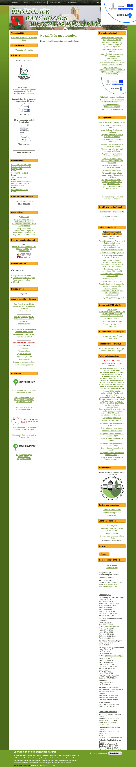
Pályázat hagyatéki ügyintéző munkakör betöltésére (112, 150)
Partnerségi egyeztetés (112, 513)
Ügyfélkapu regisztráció (24, 365)
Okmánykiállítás (24, 359)
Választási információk (24, 50)
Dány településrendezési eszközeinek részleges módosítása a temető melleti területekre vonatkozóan (112, 263)
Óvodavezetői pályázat (112, 170)
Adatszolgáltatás (24, 351)
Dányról (16, 282)
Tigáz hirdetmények (18, 177)
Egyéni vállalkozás (24, 354)
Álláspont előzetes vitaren (112, 431)
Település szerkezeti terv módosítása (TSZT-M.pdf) (112, 270)
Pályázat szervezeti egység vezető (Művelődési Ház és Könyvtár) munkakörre (112, 182)
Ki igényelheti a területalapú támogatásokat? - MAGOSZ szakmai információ (21, 183)
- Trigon (115, 445)
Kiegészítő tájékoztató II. (112, 418)
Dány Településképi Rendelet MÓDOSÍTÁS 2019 (112, 256)
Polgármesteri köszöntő (22, 276)
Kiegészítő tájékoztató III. (112, 420)
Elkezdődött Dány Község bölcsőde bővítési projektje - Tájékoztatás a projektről (112, 45)
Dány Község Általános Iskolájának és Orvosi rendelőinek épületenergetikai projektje (112, 63)
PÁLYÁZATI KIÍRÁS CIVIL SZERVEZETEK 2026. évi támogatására (21, 167)
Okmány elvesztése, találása (24, 362)
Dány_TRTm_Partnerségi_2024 (112, 298)
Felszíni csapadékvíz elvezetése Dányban (112, 106)
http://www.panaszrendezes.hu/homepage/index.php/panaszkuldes (24, 249)
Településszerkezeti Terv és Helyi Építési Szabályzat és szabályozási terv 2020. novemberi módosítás (112, 244)
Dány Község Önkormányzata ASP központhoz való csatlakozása (111, 56)
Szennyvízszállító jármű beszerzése (112, 325)
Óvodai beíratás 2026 (19, 190)
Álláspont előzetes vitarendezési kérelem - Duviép (112, 454)
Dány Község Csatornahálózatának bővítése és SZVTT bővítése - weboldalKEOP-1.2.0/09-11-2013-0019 (112, 313)
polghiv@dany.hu (110, 586)
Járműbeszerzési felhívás (112, 321)
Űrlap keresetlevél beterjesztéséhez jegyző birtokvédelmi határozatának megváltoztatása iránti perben (24, 232)
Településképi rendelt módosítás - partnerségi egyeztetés (112, 285)
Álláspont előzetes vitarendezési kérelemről (112, 424)
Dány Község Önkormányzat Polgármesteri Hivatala (24, 279)
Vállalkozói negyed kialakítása (112, 97)
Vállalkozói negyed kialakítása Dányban (111, 50)
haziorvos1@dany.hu (113, 603)
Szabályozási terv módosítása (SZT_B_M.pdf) (111, 275)
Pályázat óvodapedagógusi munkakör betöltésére (112, 155)
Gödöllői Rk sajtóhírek (19, 173)
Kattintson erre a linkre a (112, 510)
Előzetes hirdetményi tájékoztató (112, 253)
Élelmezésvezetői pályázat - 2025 (112, 122)
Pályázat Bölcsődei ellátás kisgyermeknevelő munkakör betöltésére (112, 161)
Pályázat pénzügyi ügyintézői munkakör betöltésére (112, 145)
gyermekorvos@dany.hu (114, 656)
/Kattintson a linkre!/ (111, 319)
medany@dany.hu (112, 626)
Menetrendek (112, 565)
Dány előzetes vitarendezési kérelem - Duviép (112, 458)
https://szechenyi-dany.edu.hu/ (108, 723)
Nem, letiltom (115, 754)
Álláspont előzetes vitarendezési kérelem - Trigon (112, 435)
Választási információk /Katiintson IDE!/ (24, 39)
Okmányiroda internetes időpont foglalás (112, 537)
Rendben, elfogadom (98, 754)
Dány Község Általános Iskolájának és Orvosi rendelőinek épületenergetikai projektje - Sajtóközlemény (112, 71)
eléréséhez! (112, 515)
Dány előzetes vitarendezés (112, 428)
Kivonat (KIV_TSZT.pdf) (112, 278)
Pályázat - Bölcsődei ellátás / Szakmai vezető (112, 187)
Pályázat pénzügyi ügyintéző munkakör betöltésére (112, 198)
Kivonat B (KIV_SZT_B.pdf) (111, 281)
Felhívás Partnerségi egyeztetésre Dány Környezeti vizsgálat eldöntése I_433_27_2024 (111, 292)
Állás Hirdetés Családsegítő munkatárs (112, 126)
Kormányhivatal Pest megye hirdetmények (112, 529)
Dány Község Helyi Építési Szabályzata (112, 337)
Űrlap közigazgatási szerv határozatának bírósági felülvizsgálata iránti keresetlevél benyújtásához (24, 223)
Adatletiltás (24, 348)
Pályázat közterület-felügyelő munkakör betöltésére (112, 136)
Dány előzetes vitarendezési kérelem (112, 439)
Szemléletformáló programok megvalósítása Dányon (112, 39)
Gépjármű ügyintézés (24, 356)
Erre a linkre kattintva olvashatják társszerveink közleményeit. (112, 350)
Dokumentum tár (112, 533)
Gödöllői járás (112, 526)
